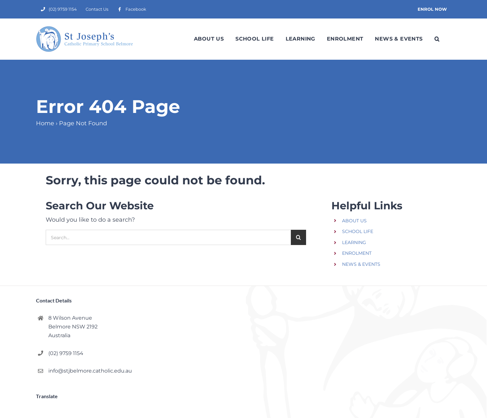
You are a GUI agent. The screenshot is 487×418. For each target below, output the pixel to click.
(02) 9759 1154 (65, 353)
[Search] (298, 237)
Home (45, 123)
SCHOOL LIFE (357, 231)
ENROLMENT (357, 253)
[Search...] (168, 237)
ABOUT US (354, 221)
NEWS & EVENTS (361, 264)
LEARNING (354, 242)
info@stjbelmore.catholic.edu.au (90, 371)
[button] (436, 38)
